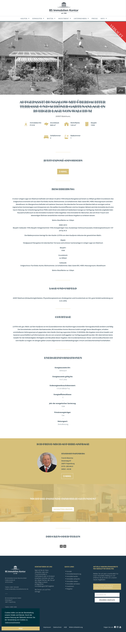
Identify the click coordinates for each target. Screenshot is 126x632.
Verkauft (116, 30)
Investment (63, 18)
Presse (95, 18)
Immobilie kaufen (72, 576)
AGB (65, 627)
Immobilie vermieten (73, 584)
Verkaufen (37, 18)
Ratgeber (70, 589)
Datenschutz (57, 627)
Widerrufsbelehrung (76, 627)
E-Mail (63, 171)
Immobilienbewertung (74, 574)
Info (103, 18)
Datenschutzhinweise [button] (12, 622)
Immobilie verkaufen (73, 579)
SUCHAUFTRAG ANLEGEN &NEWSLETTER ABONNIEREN (103, 587)
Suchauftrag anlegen (63, 509)
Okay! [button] (21, 628)
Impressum (47, 627)
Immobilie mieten (72, 581)
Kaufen (24, 18)
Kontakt (69, 571)
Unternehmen (80, 18)
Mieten (50, 18)
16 (121, 90)
